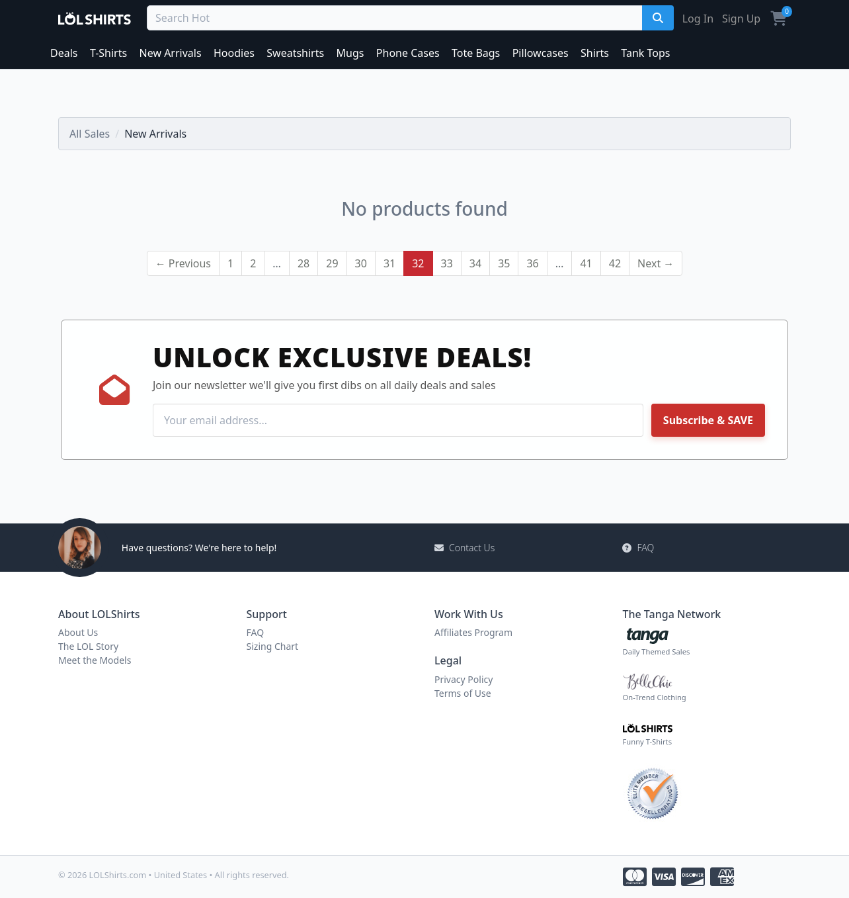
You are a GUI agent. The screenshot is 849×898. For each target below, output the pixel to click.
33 (447, 263)
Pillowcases (540, 53)
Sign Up (741, 18)
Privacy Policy (463, 679)
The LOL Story (88, 646)
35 (504, 263)
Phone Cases (408, 53)
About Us (78, 632)
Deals (63, 53)
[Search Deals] (397, 17)
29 (332, 263)
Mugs (350, 53)
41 (586, 263)
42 (615, 263)
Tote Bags (476, 53)
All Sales (89, 133)
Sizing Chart (273, 646)
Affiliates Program (473, 632)
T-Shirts (108, 53)
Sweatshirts (295, 53)
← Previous (183, 263)
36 (532, 263)
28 (303, 263)
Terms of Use (462, 693)
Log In (697, 18)
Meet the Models (94, 660)
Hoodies (234, 53)
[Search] (658, 17)
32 (418, 263)
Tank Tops (645, 53)
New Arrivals (171, 53)
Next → (655, 263)
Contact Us (464, 547)
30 (361, 263)
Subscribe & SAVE (708, 420)
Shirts (595, 53)
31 (389, 263)
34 (475, 263)
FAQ (638, 547)
